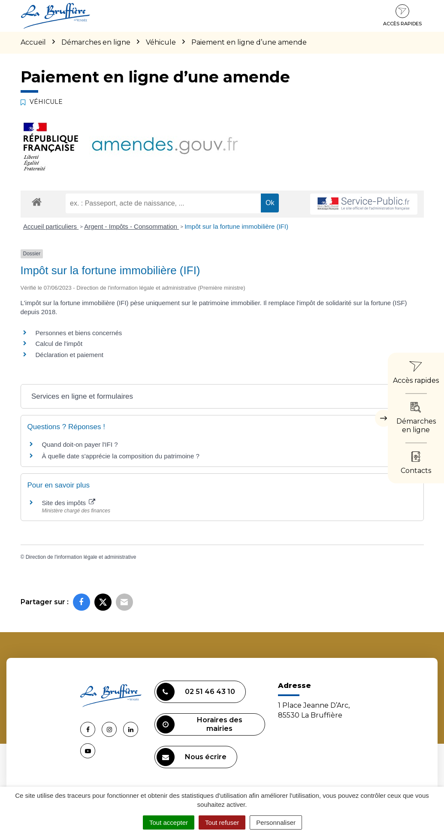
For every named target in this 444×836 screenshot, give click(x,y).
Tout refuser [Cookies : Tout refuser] (222, 822)
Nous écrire (192, 757)
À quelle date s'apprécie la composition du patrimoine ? (120, 456)
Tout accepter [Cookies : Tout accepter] (168, 822)
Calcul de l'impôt (59, 343)
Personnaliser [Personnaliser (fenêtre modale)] (276, 822)
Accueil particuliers (51, 226)
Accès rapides (402, 15)
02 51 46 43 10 (196, 692)
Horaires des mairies (199, 724)
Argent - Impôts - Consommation (131, 226)
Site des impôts (69, 502)
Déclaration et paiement (69, 354)
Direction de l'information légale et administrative (81, 557)
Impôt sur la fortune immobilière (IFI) (236, 226)
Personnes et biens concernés (79, 332)
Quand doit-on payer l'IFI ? (80, 444)
